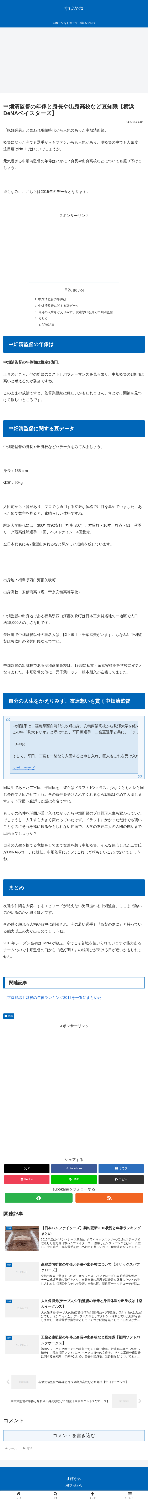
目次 (68, 290)
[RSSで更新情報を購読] (109, 1199)
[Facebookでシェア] (74, 1170)
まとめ (41, 319)
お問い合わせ (74, 1487)
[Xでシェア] (27, 1170)
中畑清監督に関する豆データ (57, 306)
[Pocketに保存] (27, 1181)
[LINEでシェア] (74, 1181)
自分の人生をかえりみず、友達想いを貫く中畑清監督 (76, 313)
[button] (121, 1181)
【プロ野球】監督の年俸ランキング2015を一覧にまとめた (52, 999)
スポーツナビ (23, 769)
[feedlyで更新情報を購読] (39, 1199)
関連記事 (46, 326)
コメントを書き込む (74, 1437)
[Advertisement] (74, 61)
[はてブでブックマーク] (121, 1170)
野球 (9, 1017)
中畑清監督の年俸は (51, 299)
